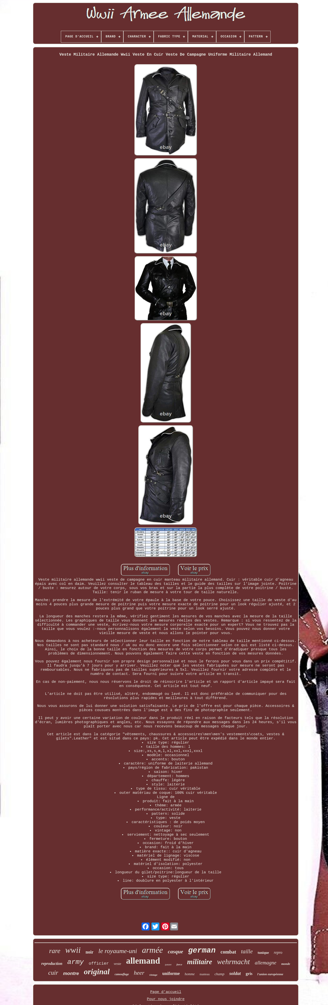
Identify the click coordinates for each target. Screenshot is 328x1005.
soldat (235, 973)
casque (175, 951)
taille (247, 951)
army (75, 962)
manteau (205, 974)
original (97, 971)
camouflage (122, 974)
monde (285, 964)
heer (139, 973)
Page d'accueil (165, 992)
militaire (199, 962)
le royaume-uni (117, 951)
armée (152, 950)
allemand (143, 961)
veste (117, 964)
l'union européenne (270, 974)
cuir (53, 972)
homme (190, 974)
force (179, 964)
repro (278, 952)
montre (71, 973)
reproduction (51, 963)
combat (228, 952)
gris (249, 973)
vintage (153, 974)
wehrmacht (233, 961)
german (202, 950)
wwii (73, 950)
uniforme (171, 973)
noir (89, 952)
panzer (168, 964)
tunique (263, 953)
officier (99, 963)
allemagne (265, 963)
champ (219, 974)
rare (55, 951)
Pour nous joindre (165, 999)
